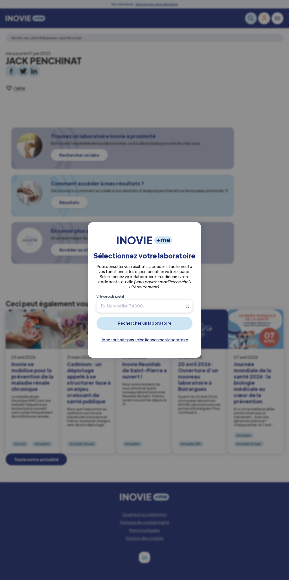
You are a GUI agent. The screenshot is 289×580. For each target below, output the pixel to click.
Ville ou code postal (110, 296)
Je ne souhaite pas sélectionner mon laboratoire (144, 339)
